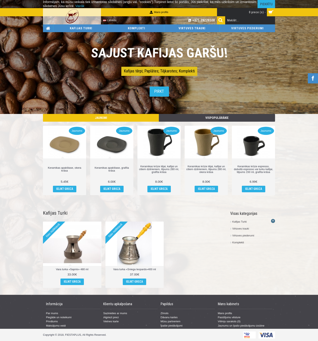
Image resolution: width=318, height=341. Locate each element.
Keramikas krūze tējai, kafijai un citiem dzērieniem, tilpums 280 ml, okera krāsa (206, 169)
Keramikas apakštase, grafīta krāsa (112, 169)
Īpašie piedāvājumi (172, 325)
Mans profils (225, 313)
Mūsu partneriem (171, 321)
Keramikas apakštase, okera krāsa (64, 169)
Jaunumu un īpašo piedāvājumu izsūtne (241, 325)
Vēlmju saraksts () (229, 321)
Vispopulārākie (217, 118)
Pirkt (159, 91)
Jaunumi (101, 118)
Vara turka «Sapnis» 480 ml (72, 269)
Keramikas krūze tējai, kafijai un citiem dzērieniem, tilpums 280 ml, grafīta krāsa (159, 169)
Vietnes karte (111, 321)
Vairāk (79, 6)
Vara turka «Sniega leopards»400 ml (134, 269)
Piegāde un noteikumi (58, 317)
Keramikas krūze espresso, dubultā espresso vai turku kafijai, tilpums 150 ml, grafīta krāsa (253, 169)
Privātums (52, 321)
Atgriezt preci (111, 317)
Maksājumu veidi (56, 325)
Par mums (52, 313)
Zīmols (165, 313)
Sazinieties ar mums (115, 313)
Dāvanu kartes (169, 317)
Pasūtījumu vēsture (229, 317)
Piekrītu (266, 4)
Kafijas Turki (55, 213)
